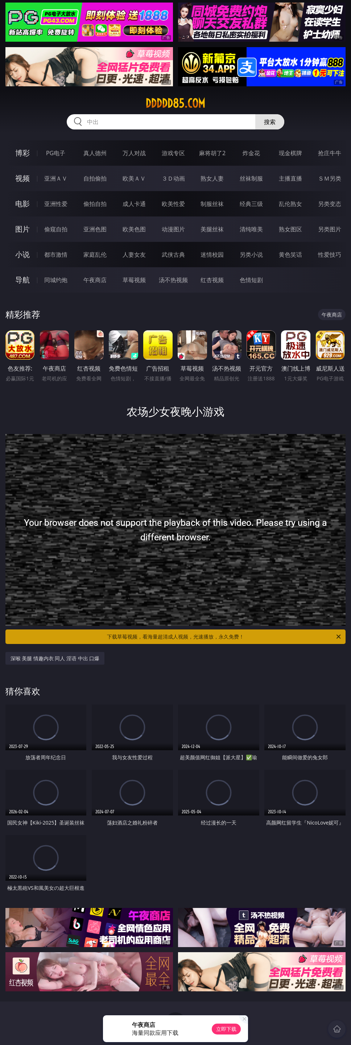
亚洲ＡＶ (55, 178)
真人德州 (95, 153)
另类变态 (329, 204)
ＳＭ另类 (329, 178)
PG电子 (55, 153)
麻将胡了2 (212, 153)
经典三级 (251, 204)
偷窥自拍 (55, 229)
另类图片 (329, 229)
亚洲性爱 (55, 204)
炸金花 (251, 153)
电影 (22, 203)
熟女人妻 (212, 178)
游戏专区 (173, 153)
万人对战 (134, 153)
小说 (22, 254)
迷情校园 (212, 255)
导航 (22, 280)
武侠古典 (173, 255)
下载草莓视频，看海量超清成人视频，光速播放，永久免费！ (224, 636)
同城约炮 (55, 280)
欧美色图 (134, 229)
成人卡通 (134, 204)
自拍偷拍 (95, 178)
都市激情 (55, 255)
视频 (22, 178)
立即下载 (226, 1028)
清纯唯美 (251, 229)
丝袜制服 (251, 178)
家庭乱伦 (95, 255)
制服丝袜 (212, 204)
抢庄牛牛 (329, 153)
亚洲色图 (95, 229)
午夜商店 (95, 280)
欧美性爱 (173, 204)
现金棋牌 (290, 153)
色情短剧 (251, 280)
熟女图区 (290, 229)
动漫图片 (173, 229)
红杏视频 (212, 280)
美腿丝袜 (212, 229)
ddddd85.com (175, 103)
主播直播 (290, 178)
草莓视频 (134, 280)
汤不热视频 (173, 280)
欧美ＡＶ (134, 178)
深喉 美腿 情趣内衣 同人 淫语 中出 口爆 (55, 658)
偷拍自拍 (95, 204)
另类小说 (251, 255)
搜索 (270, 122)
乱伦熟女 (290, 204)
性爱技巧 (329, 255)
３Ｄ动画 (173, 178)
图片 (22, 229)
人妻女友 (134, 255)
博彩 (22, 153)
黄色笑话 (290, 255)
